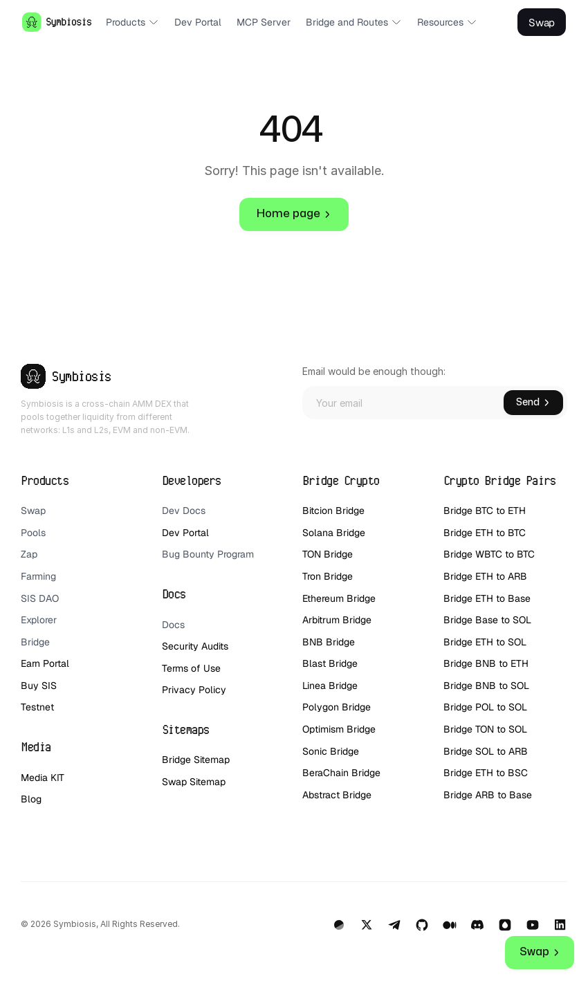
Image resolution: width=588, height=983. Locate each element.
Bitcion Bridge (333, 510)
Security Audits (195, 646)
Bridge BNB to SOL (486, 685)
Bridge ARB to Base (487, 795)
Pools (33, 532)
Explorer (39, 620)
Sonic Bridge (330, 751)
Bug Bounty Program (208, 554)
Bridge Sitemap (196, 759)
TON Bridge (327, 554)
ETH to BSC (503, 772)
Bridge (35, 642)
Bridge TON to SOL (485, 729)
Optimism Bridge (339, 729)
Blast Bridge (330, 663)
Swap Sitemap (194, 781)
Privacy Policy (194, 689)
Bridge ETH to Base (487, 598)
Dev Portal (185, 532)
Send (533, 402)
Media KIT (42, 777)
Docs (173, 624)
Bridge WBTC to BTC (489, 554)
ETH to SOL (502, 642)
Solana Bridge (335, 532)
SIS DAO (40, 598)
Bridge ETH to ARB (485, 576)
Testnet (37, 707)
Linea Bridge (330, 685)
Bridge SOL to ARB (485, 751)
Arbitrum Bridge (336, 620)
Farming (38, 576)
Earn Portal (45, 663)
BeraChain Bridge (341, 772)
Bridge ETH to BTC (484, 532)
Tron (311, 576)
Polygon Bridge (336, 707)
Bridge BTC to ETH (484, 510)
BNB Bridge (328, 642)
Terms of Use (191, 668)
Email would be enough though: (373, 371)
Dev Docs (183, 510)
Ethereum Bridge (339, 598)
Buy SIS (40, 685)
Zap (29, 554)
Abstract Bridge (336, 795)
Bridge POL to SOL (485, 707)
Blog (31, 799)
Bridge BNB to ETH (486, 663)
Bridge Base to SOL (487, 620)
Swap (33, 510)
